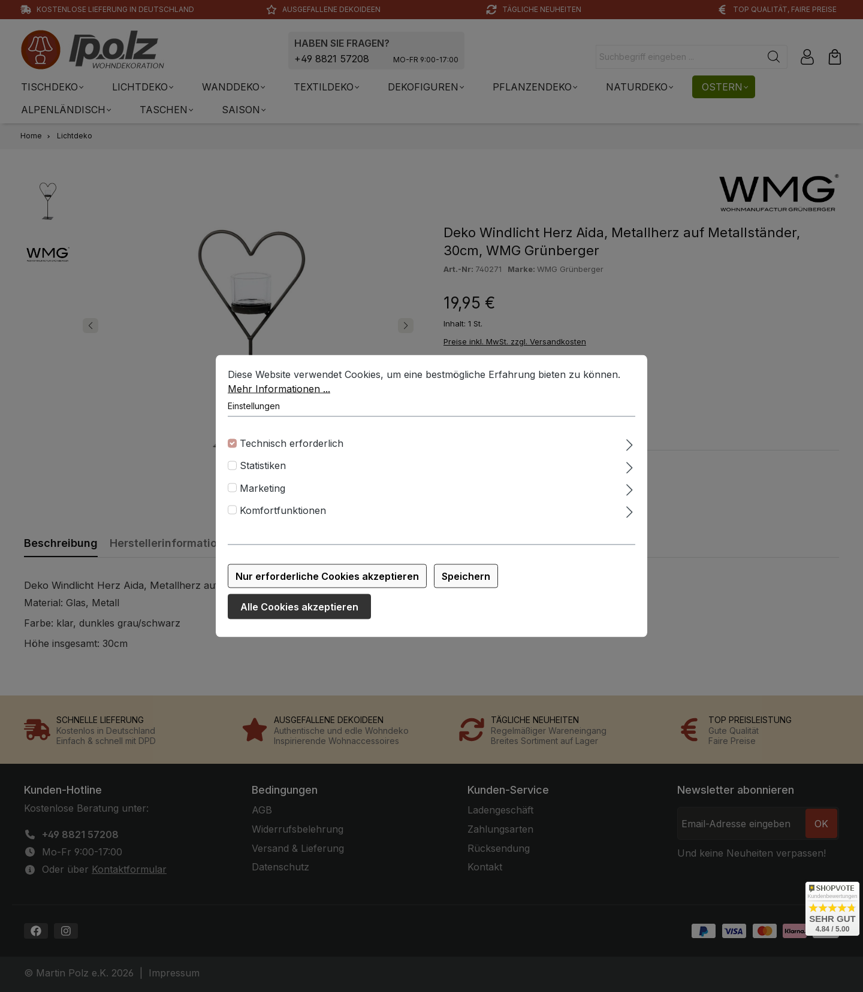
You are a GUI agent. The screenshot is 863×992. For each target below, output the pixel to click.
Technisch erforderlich (291, 450)
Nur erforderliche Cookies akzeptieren (327, 583)
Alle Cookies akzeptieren (299, 614)
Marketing (262, 495)
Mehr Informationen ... (279, 396)
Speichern (466, 583)
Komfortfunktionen (283, 518)
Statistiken (263, 473)
